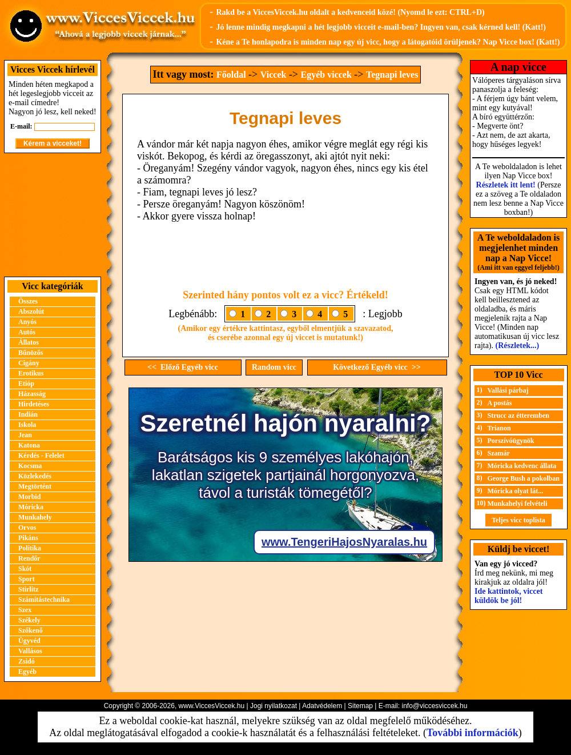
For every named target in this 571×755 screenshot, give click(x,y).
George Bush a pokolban (524, 478)
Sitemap (360, 706)
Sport (26, 579)
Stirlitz (28, 589)
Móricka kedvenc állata (522, 466)
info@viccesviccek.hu (434, 706)
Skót (24, 569)
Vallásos (30, 651)
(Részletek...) (518, 345)
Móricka (30, 507)
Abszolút (31, 311)
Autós (26, 332)
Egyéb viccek (326, 74)
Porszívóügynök (511, 441)
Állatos (28, 342)
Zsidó (26, 661)
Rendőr (29, 558)
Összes (28, 301)
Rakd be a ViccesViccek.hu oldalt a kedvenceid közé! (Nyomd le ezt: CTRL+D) (350, 12)
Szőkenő (30, 630)
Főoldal (231, 74)
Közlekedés (34, 476)
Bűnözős (30, 353)
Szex (24, 610)
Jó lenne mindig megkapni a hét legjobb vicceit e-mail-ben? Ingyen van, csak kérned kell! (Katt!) (381, 27)
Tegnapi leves (392, 74)
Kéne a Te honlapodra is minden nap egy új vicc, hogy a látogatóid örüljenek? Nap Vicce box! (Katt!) (388, 42)
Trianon (499, 428)
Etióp (26, 384)
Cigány (28, 363)
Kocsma (30, 466)
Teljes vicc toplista (518, 520)
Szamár (499, 453)
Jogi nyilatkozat (273, 706)
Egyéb (27, 672)
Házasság (32, 394)
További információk (472, 732)
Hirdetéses (33, 404)
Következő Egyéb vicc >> (377, 367)
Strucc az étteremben (518, 416)
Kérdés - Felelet (41, 456)
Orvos (27, 528)
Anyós (27, 322)
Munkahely (35, 517)
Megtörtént (34, 486)
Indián (28, 414)
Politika (29, 548)
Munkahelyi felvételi (518, 504)
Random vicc (274, 367)
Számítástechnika (44, 600)
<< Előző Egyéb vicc (182, 367)
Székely (29, 620)
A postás (500, 403)
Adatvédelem (322, 706)
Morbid (29, 497)
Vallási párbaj (508, 390)
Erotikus (30, 373)
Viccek (273, 74)
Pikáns (28, 538)
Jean (25, 435)
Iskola (27, 425)
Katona (29, 445)
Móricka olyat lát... (516, 491)
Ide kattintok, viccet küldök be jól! (508, 596)
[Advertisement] (52, 214)
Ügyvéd (29, 641)
